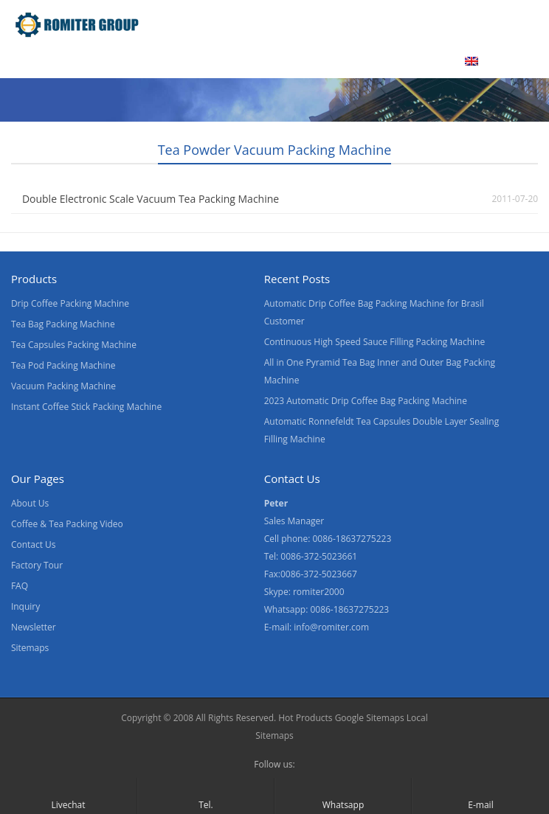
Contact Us (356, 61)
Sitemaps (30, 647)
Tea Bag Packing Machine (63, 324)
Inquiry (25, 606)
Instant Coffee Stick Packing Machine (86, 406)
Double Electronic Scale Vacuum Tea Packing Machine (150, 199)
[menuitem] (490, 62)
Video (158, 61)
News (287, 61)
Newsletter (33, 627)
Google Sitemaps (369, 718)
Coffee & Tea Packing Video (67, 524)
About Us (222, 61)
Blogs (425, 61)
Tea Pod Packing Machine (63, 365)
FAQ (19, 586)
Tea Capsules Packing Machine (74, 344)
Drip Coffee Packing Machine (70, 303)
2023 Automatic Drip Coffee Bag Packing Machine (365, 400)
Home (28, 61)
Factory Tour (37, 565)
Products (94, 61)
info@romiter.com (331, 627)
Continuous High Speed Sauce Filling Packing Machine (374, 341)
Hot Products (305, 718)
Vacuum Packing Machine (63, 386)
